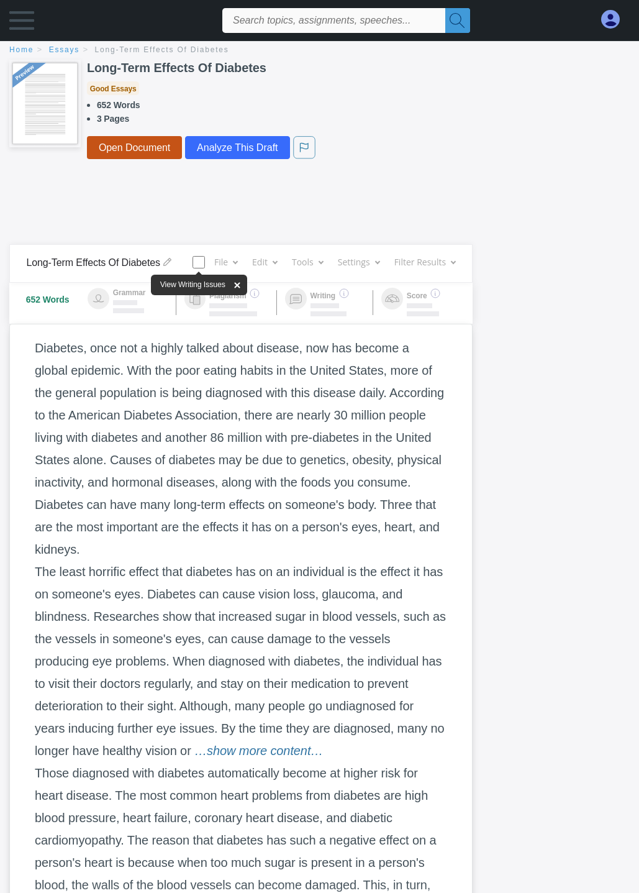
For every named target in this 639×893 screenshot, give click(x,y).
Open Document (134, 147)
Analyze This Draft (237, 147)
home (21, 49)
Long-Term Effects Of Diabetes (162, 49)
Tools (307, 262)
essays (64, 49)
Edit (264, 262)
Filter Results (424, 262)
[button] (21, 23)
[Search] (457, 20)
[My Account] (615, 19)
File (225, 262)
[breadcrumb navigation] (319, 51)
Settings (358, 262)
